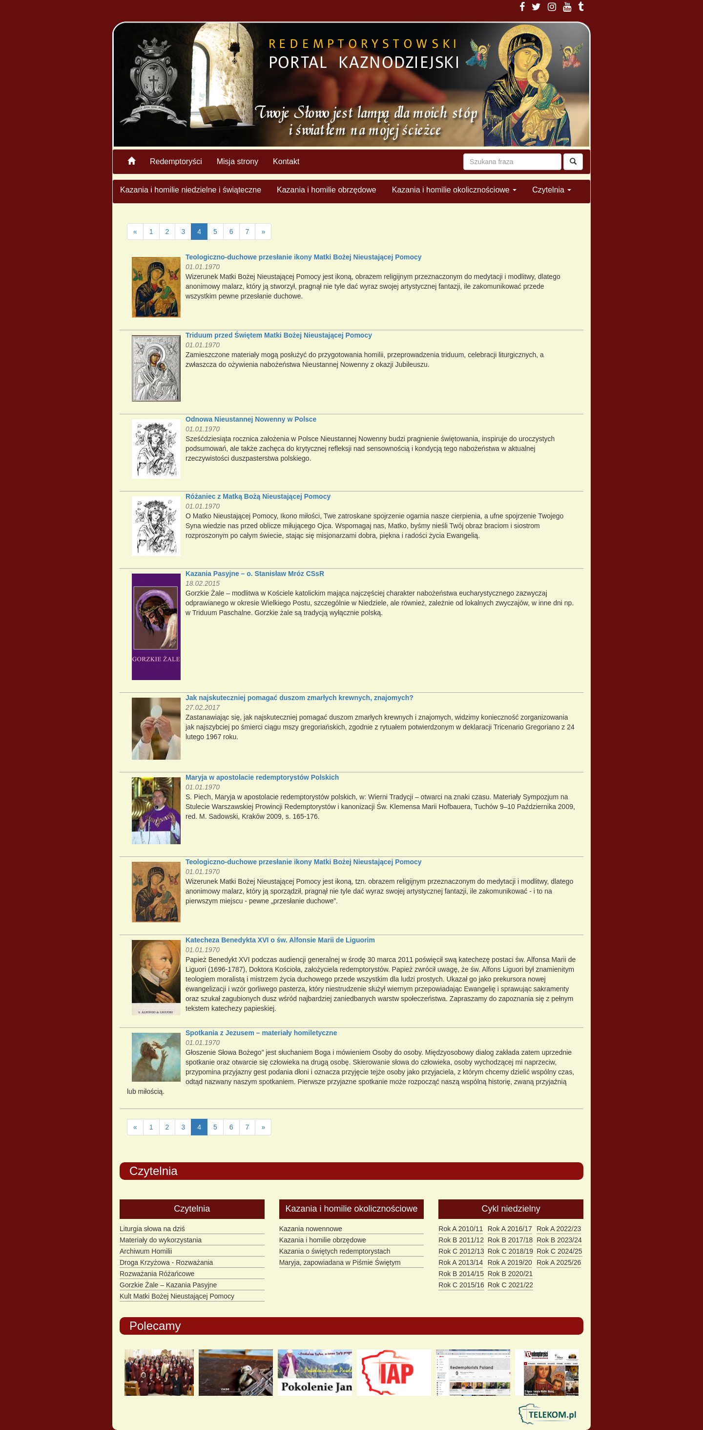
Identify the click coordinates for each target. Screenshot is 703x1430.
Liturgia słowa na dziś (152, 1229)
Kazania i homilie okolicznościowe (454, 190)
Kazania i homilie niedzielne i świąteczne (190, 190)
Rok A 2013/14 (460, 1262)
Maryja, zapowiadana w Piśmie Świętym (340, 1262)
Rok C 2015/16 (461, 1285)
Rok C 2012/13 (461, 1251)
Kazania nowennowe (310, 1229)
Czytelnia (551, 190)
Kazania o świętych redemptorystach (335, 1251)
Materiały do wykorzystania (161, 1240)
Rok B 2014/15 (461, 1274)
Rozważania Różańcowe (157, 1274)
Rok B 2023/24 (559, 1240)
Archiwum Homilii (146, 1251)
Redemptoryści (176, 161)
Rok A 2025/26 (559, 1262)
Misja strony (237, 161)
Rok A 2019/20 (510, 1262)
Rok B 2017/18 (510, 1240)
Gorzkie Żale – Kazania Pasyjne (168, 1285)
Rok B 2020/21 (510, 1274)
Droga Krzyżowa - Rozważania (166, 1262)
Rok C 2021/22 (510, 1285)
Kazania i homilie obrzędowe (326, 190)
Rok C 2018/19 (510, 1251)
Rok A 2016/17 (510, 1229)
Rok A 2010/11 (460, 1229)
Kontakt (286, 161)
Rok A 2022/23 (559, 1229)
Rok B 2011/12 (461, 1240)
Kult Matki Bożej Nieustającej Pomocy (177, 1296)
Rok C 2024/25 (559, 1251)
